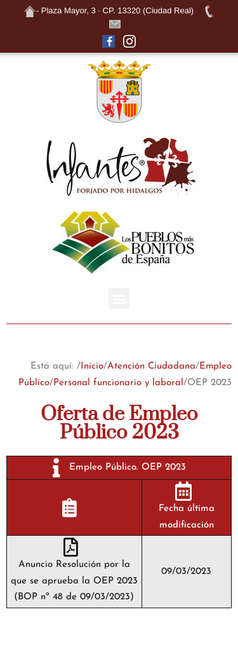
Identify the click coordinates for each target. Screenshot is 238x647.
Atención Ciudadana (151, 366)
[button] (119, 298)
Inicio (92, 366)
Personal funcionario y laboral (118, 383)
